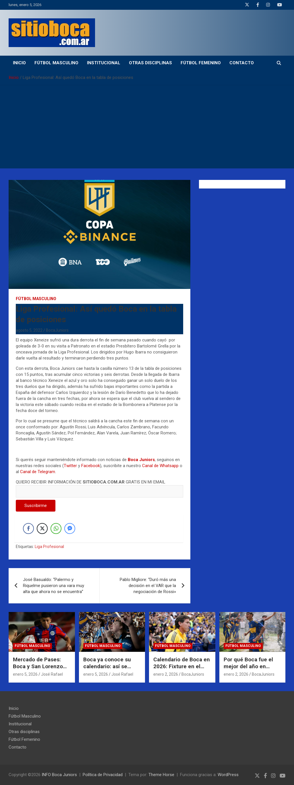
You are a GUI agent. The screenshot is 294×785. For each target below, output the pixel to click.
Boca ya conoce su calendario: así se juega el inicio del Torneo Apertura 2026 (110, 670)
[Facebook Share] (28, 528)
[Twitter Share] (42, 528)
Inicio (19, 62)
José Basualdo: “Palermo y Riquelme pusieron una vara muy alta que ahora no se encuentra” (53, 585)
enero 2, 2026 (165, 674)
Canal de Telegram (37, 471)
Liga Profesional (49, 546)
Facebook (90, 465)
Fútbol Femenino (201, 62)
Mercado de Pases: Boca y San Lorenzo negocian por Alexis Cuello (38, 670)
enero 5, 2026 (25, 674)
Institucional (103, 62)
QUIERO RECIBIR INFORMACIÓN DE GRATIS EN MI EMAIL (99, 486)
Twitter (70, 465)
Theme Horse (161, 774)
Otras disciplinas (150, 62)
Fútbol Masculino (56, 62)
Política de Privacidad (103, 774)
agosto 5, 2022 (29, 330)
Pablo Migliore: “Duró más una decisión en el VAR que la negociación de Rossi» (148, 585)
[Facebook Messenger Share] (69, 528)
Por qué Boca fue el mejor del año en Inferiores (248, 666)
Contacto (241, 62)
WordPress (228, 774)
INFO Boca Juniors (59, 774)
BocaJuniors (57, 330)
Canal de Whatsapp (160, 465)
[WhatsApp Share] (56, 528)
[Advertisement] (147, 128)
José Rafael (52, 674)
